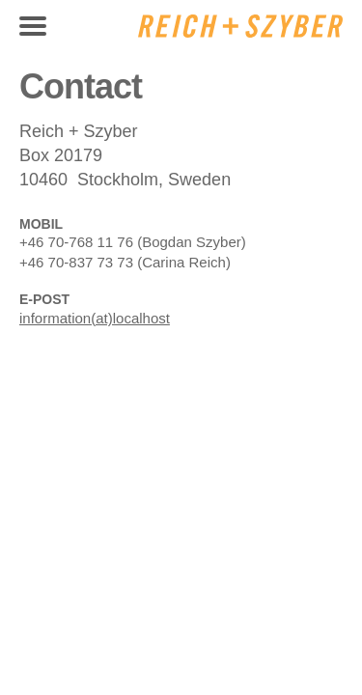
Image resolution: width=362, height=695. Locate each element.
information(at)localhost (94, 318)
